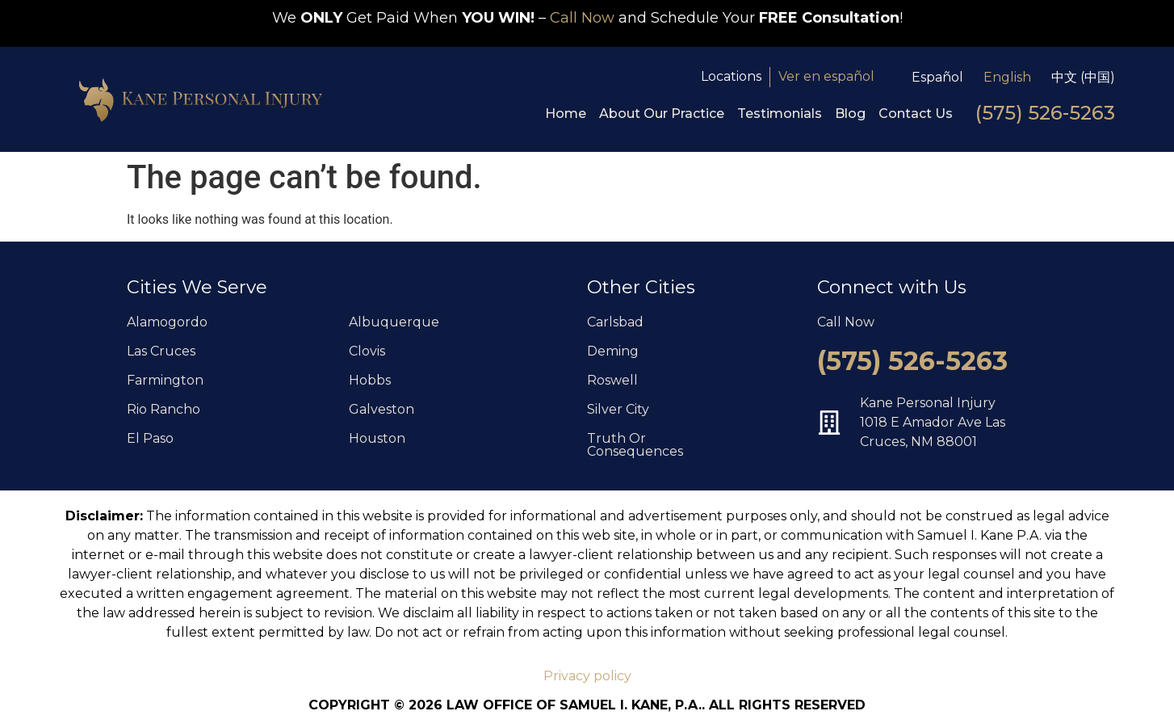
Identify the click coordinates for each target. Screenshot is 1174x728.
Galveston (381, 409)
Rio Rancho (163, 409)
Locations (731, 76)
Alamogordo (167, 322)
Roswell (612, 380)
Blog (850, 113)
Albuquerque (394, 322)
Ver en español (826, 76)
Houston (377, 438)
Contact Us (915, 113)
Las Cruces (161, 351)
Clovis (367, 351)
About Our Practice (661, 113)
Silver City (618, 409)
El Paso (150, 438)
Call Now (582, 18)
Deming (613, 351)
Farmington (165, 380)
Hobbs (370, 380)
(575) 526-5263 (1045, 112)
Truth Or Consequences (635, 445)
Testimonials (779, 113)
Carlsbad (615, 322)
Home (565, 113)
